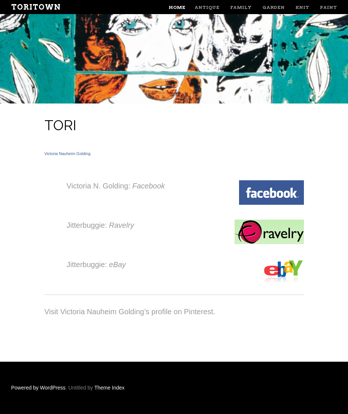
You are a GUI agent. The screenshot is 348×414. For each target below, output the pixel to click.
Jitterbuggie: (100, 225)
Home (177, 7)
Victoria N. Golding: (116, 186)
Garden (273, 7)
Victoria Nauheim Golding (67, 153)
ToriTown (36, 7)
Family (241, 7)
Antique (207, 7)
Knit (302, 7)
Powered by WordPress (38, 388)
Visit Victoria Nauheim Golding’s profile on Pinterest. (129, 312)
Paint (328, 7)
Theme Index (109, 388)
